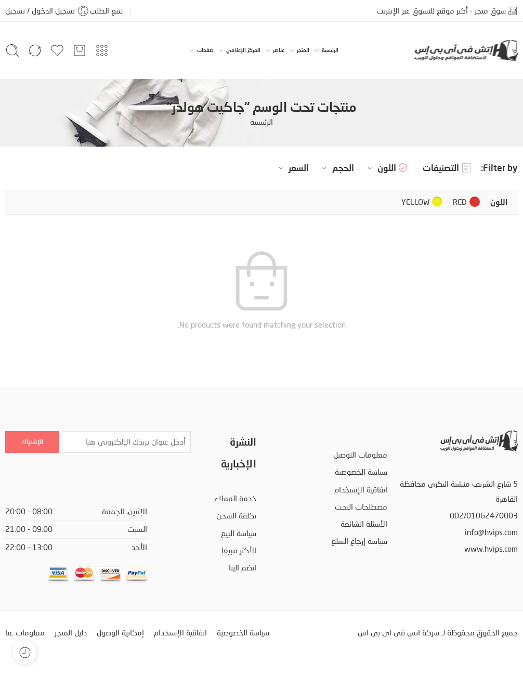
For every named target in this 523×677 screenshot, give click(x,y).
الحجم (336, 167)
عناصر (278, 50)
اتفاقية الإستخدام (360, 489)
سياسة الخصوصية (361, 471)
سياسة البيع (238, 533)
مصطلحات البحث (361, 506)
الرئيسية (330, 50)
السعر (292, 167)
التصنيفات (446, 168)
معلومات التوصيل (360, 454)
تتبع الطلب (106, 10)
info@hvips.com (491, 532)
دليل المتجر (71, 632)
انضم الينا (242, 567)
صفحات (205, 50)
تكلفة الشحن (236, 515)
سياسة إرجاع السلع (359, 541)
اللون (380, 167)
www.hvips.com (491, 548)
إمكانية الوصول (120, 632)
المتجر (303, 50)
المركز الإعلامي (243, 50)
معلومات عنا (25, 632)
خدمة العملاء (235, 498)
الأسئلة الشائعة (364, 523)
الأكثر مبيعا (238, 550)
